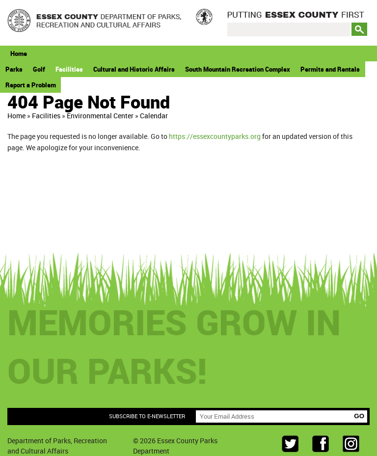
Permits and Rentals (330, 69)
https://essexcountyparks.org (215, 136)
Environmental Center (100, 115)
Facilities (69, 69)
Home (18, 53)
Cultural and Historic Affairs (134, 69)
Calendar (154, 115)
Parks (14, 69)
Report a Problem (30, 84)
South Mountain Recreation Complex (237, 69)
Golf (39, 69)
